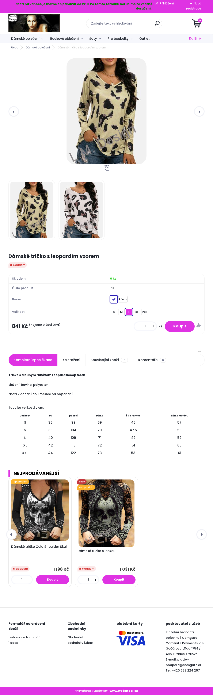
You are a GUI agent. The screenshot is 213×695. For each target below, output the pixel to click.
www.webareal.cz (124, 691)
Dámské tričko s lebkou (96, 551)
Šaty (93, 38)
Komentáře (152, 360)
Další (193, 38)
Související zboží (109, 360)
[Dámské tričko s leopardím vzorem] (106, 111)
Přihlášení (167, 3)
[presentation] (13, 111)
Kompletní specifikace (33, 359)
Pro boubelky (118, 38)
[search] (157, 25)
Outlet (144, 38)
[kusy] (145, 326)
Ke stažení (71, 359)
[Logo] (34, 23)
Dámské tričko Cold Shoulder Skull (39, 547)
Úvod (14, 47)
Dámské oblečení (25, 38)
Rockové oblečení (64, 38)
